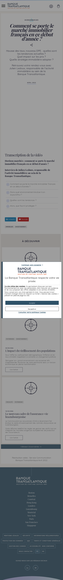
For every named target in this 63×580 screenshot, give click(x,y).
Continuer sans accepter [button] (31, 265)
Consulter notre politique (32, 312)
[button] (32, 303)
